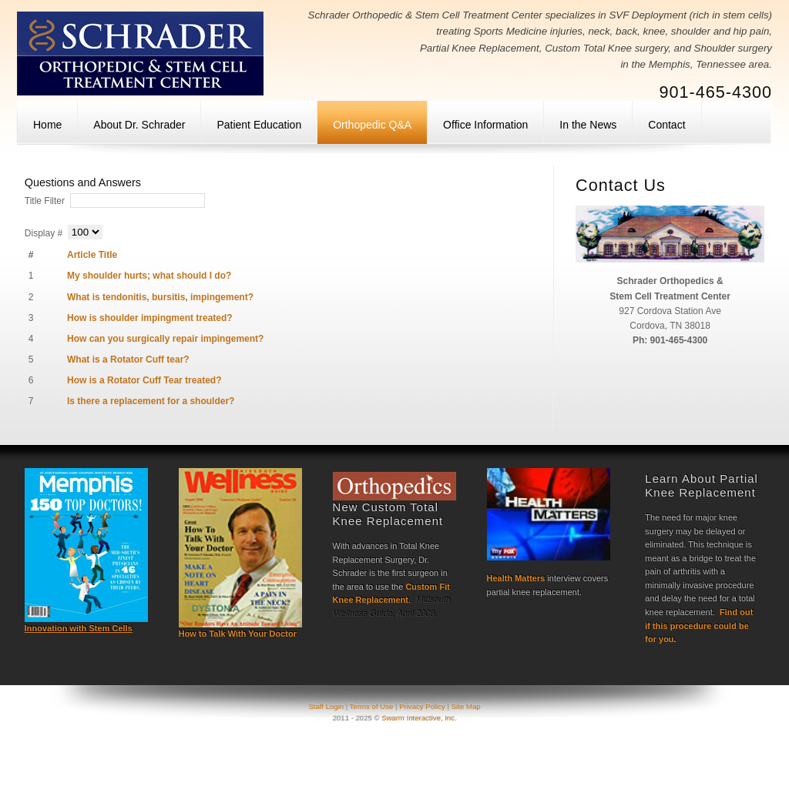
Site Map (466, 706)
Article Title (92, 254)
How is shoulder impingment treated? (150, 318)
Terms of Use (372, 706)
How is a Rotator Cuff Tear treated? (144, 380)
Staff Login (326, 706)
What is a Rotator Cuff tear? (128, 359)
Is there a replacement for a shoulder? (150, 401)
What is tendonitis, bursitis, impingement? (160, 297)
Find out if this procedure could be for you (699, 625)
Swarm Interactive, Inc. (419, 718)
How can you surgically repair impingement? (165, 338)
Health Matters (516, 578)
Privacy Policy (422, 706)
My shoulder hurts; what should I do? (149, 275)
